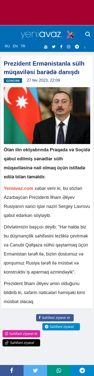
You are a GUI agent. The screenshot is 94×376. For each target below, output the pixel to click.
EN (15, 46)
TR (23, 46)
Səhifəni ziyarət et (54, 318)
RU (7, 46)
